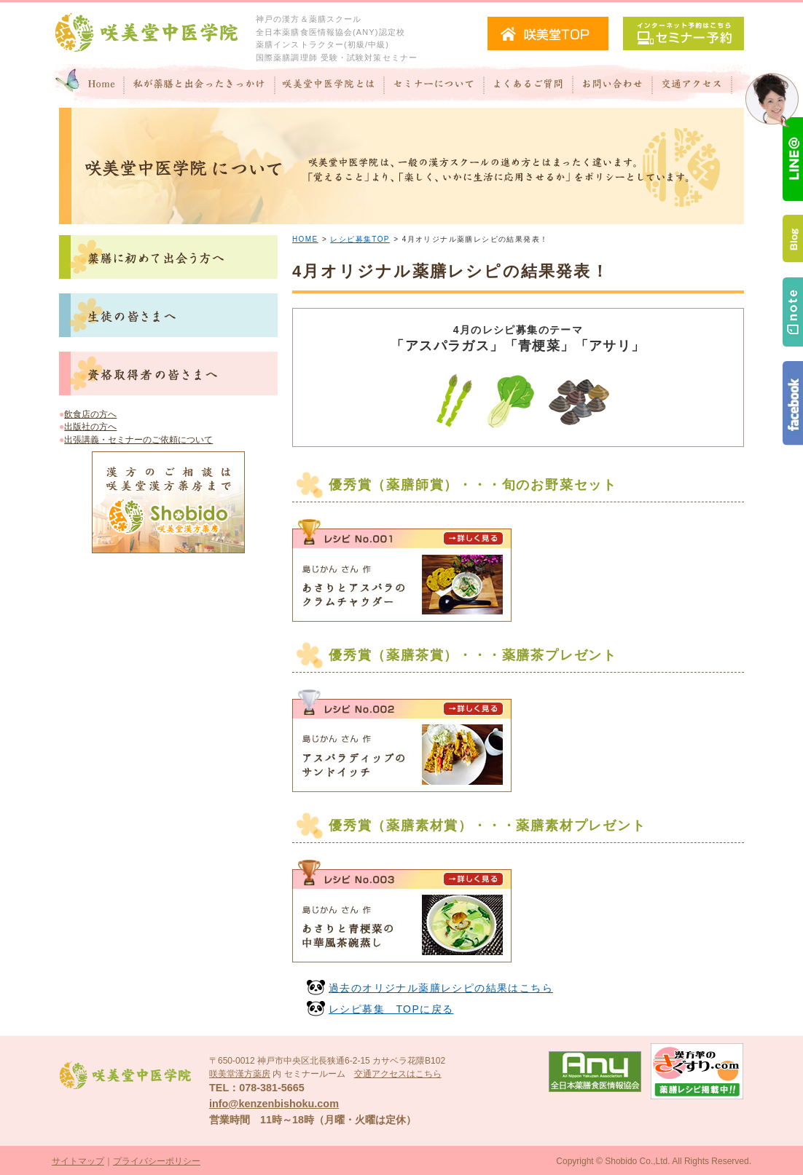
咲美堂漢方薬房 (239, 1074)
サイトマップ (78, 1161)
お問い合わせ (612, 86)
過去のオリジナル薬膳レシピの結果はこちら (441, 988)
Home (88, 86)
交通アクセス (701, 86)
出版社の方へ (90, 427)
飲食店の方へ (90, 414)
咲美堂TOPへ (547, 33)
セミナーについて (434, 86)
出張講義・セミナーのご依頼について (138, 440)
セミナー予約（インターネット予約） (683, 33)
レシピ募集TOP (360, 239)
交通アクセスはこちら (398, 1074)
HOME (305, 239)
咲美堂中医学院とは (329, 86)
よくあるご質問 (528, 86)
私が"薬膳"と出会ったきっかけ (200, 86)
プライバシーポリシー (156, 1161)
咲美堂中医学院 (146, 33)
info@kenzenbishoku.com (274, 1103)
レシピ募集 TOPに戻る (391, 1009)
